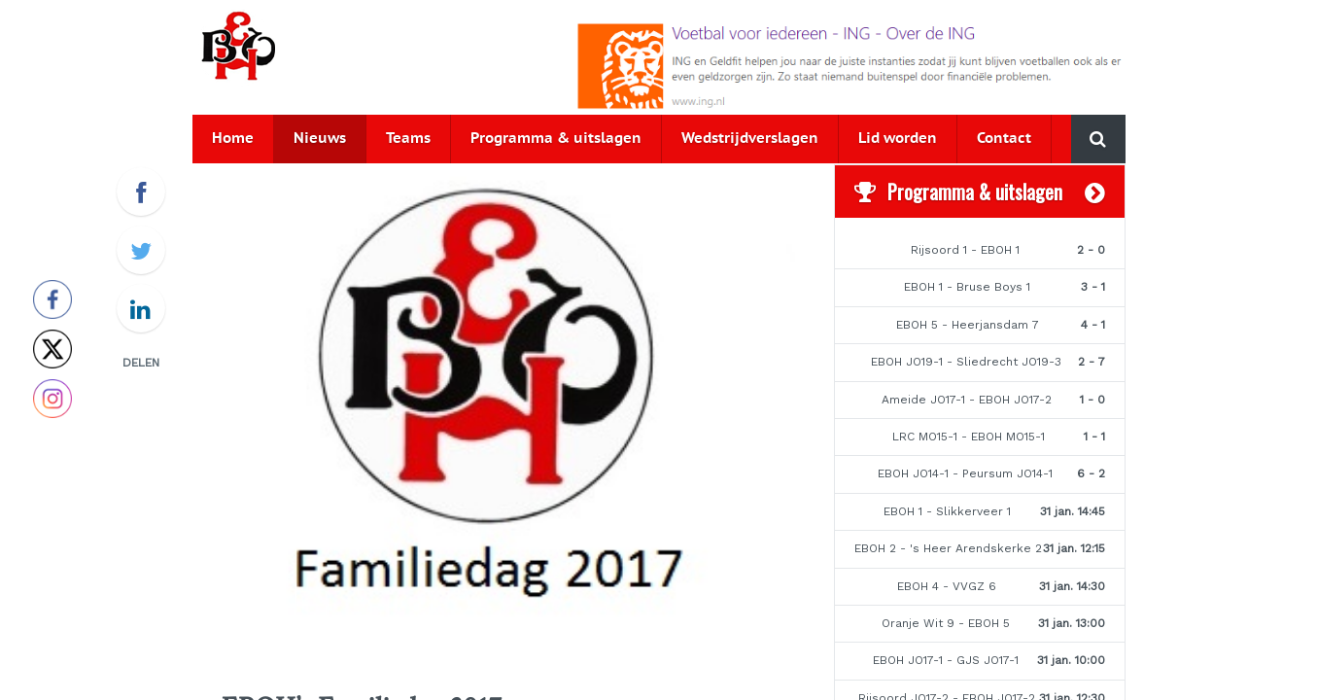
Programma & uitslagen (555, 138)
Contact (1004, 138)
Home (233, 138)
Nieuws (320, 138)
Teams (408, 138)
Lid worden (897, 138)
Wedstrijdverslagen (749, 138)
